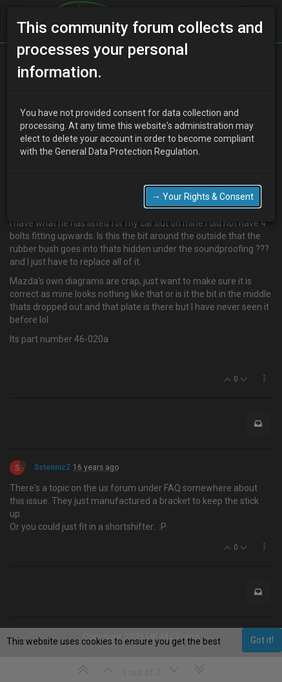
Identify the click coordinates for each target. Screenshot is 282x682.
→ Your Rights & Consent (203, 182)
